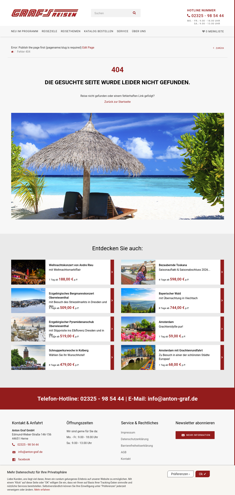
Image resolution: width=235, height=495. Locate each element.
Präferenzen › (180, 474)
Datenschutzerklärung (135, 439)
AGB (123, 452)
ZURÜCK (218, 47)
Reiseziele (49, 31)
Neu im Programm (24, 31)
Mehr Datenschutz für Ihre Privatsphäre (37, 472)
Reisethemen (71, 31)
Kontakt (126, 459)
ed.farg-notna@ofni (173, 398)
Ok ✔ (202, 474)
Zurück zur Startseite (117, 101)
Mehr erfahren (42, 489)
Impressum (128, 432)
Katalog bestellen (98, 31)
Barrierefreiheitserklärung (137, 445)
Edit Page (88, 47)
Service (122, 31)
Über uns (139, 31)
